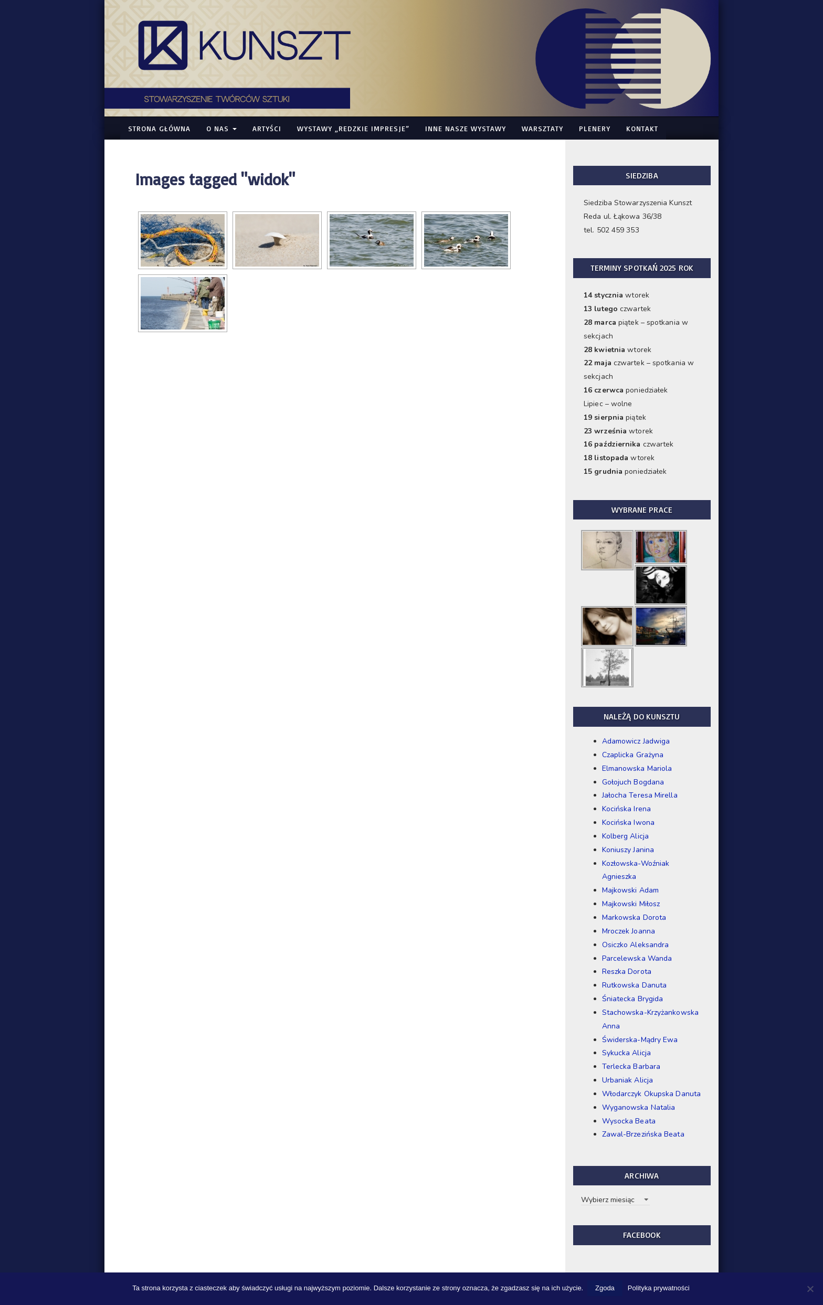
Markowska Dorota (634, 917)
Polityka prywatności (660, 1288)
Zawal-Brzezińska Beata (643, 1134)
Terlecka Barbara (631, 1066)
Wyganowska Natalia (639, 1107)
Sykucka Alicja (626, 1053)
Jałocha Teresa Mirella (640, 795)
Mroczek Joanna (628, 931)
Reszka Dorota (626, 972)
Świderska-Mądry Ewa (640, 1040)
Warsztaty (542, 128)
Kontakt (642, 128)
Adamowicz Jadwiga (636, 741)
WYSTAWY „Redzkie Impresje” (353, 128)
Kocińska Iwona (628, 822)
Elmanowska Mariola (637, 768)
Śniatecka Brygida (632, 999)
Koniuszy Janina (628, 850)
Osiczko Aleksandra (635, 945)
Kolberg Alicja (625, 836)
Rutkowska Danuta (634, 985)
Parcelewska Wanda (637, 958)
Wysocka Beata (629, 1121)
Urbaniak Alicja (627, 1080)
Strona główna (159, 128)
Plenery (594, 128)
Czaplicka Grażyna (633, 755)
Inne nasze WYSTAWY (465, 128)
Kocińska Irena (626, 809)
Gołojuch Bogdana (633, 782)
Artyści (266, 128)
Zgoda (606, 1288)
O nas (221, 128)
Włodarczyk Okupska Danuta (651, 1094)
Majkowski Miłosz (631, 904)
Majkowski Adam (630, 890)
